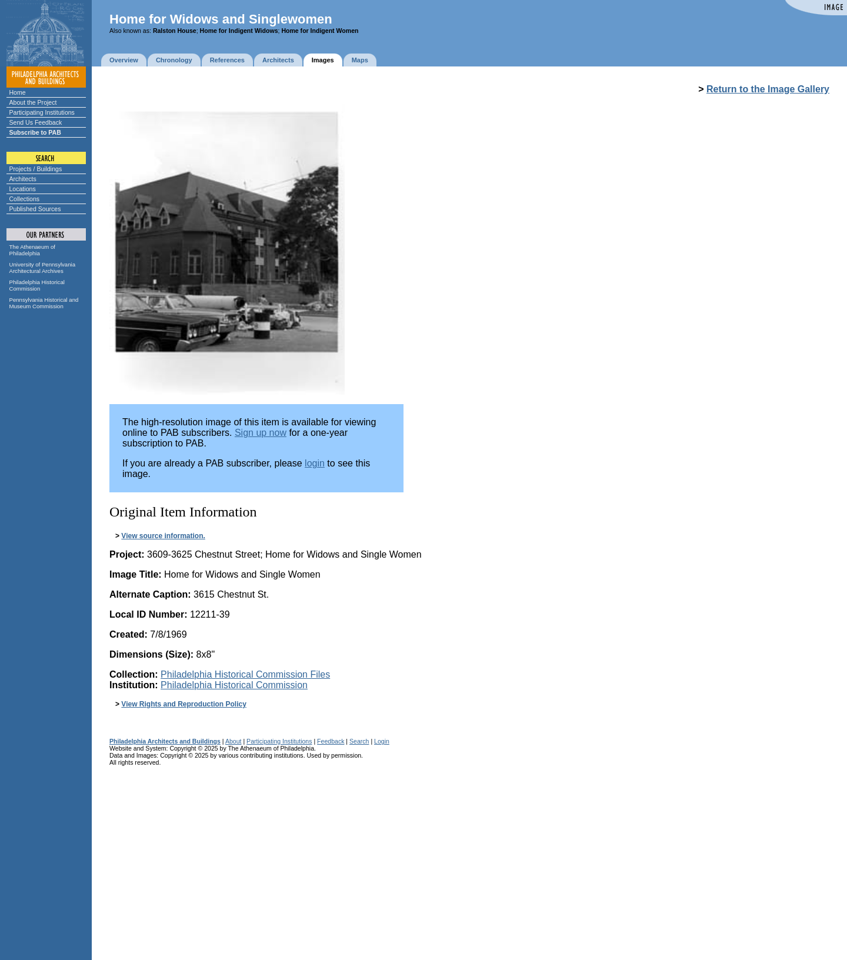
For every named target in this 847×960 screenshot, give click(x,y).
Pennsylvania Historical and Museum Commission (44, 302)
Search (359, 741)
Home (17, 92)
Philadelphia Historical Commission (37, 285)
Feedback (330, 741)
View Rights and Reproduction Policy (183, 704)
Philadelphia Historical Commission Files (245, 674)
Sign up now (260, 433)
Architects (22, 178)
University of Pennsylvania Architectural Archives (42, 267)
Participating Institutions (42, 112)
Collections (24, 198)
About (233, 741)
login (315, 463)
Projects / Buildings (35, 168)
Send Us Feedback (35, 122)
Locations (22, 188)
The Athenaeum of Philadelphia (32, 250)
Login (381, 741)
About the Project (33, 102)
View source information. (163, 536)
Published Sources (35, 208)
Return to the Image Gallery (767, 89)
